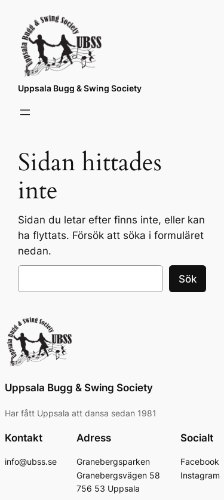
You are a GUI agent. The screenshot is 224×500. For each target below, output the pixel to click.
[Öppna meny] (25, 112)
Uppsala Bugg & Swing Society (80, 88)
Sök (188, 279)
